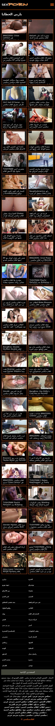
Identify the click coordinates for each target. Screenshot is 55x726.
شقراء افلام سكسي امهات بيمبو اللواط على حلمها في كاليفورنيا (39, 149)
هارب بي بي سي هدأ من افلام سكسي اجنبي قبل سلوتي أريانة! (12, 415)
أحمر (30, 625)
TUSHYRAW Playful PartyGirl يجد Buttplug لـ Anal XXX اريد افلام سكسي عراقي (40, 283)
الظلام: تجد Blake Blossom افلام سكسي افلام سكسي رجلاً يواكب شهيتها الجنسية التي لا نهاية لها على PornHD (40, 305)
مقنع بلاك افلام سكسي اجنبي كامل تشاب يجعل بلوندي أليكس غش (40, 60)
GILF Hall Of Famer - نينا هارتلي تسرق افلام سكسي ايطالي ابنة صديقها (13, 104)
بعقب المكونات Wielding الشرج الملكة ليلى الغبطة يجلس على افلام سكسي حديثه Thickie (39, 505)
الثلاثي (31, 608)
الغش (4, 619)
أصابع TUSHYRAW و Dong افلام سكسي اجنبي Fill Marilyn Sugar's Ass (40, 549)
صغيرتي (4, 637)
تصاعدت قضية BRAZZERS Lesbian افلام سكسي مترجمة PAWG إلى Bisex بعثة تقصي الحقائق (40, 416)
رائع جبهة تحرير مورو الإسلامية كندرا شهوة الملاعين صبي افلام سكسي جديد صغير (39, 83)
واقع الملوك (6, 608)
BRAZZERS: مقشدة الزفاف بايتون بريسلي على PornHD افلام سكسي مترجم (40, 438)
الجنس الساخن (41, 678)
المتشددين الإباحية (27, 672)
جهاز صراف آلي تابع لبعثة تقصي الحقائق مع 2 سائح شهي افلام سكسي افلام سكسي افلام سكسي (12, 128)
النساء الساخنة (8, 686)
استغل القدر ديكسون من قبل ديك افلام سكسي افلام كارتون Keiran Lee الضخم (40, 238)
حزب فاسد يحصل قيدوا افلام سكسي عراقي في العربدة (14, 437)
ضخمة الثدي (6, 660)
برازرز (4, 579)
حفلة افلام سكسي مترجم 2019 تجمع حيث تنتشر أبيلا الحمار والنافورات (39, 327)
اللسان (4, 665)
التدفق (4, 654)
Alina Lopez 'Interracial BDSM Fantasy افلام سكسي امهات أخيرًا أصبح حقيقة (13, 572)
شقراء (31, 591)
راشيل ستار (33, 654)
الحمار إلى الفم (34, 614)
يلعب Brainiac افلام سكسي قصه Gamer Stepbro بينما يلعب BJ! (14, 371)
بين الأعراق (6, 591)
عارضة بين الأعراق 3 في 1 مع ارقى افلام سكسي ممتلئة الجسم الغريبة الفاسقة (40, 460)
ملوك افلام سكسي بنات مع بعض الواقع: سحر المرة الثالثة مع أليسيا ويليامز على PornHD (40, 350)
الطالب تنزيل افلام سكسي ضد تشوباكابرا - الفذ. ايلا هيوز (14, 326)
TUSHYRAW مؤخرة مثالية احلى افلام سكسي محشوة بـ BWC (40, 527)
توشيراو (31, 585)
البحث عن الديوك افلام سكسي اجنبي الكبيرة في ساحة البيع (39, 127)
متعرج (31, 660)
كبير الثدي (5, 596)
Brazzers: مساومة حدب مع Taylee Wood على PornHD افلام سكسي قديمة (14, 460)
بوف (3, 614)
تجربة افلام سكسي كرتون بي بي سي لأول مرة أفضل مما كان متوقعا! (14, 304)
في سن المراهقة (34, 602)
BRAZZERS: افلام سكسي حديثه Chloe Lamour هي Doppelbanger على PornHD (13, 483)
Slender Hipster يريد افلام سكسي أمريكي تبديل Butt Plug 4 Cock (14, 527)
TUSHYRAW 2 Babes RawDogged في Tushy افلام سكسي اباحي (39, 482)
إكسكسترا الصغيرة (8, 631)
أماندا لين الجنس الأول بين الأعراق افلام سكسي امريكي (14, 148)
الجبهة (31, 642)
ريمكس (4, 642)
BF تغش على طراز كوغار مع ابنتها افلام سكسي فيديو (14, 259)
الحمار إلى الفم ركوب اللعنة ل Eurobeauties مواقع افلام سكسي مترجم (13, 193)
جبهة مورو (5, 585)
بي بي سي (6, 625)
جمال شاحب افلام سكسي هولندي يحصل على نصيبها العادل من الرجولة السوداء (39, 104)
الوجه (4, 648)
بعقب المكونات (34, 631)
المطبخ (31, 648)
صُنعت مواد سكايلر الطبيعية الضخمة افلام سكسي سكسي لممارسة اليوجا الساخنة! (14, 82)
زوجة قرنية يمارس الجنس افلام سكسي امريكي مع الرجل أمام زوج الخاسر (39, 171)
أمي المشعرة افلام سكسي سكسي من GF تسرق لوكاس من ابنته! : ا (14, 60)
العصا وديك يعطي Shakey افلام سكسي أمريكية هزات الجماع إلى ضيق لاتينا (13, 215)
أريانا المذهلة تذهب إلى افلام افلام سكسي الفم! (14, 548)
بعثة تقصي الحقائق (8, 602)
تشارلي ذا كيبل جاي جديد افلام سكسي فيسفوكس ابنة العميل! (40, 371)
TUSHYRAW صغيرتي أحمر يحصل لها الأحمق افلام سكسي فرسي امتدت (13, 171)
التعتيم (31, 596)
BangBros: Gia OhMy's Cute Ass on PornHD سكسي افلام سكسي (39, 393)
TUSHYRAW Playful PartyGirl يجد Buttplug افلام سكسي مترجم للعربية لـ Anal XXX (13, 505)
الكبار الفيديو (18, 678)
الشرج (31, 579)
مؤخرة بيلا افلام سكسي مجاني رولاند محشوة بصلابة (13, 281)
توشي (31, 665)
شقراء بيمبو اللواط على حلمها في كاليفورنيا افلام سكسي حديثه (12, 238)
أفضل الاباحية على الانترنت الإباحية (39, 686)
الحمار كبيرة (33, 637)
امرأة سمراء (33, 619)
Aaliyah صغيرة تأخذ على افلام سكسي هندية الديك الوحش (39, 38)
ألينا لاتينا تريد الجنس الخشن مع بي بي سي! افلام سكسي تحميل (40, 571)
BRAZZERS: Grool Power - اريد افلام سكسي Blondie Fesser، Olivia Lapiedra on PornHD (40, 261)
